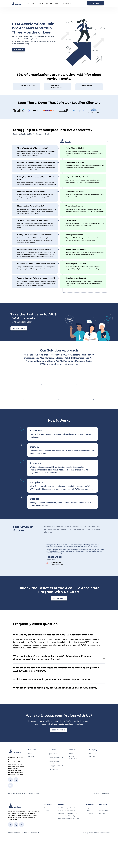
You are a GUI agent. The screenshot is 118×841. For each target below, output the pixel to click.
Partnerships (53, 768)
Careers (92, 755)
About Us (92, 752)
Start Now (17, 49)
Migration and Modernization (54, 753)
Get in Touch (18, 328)
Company (65, 3)
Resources (54, 3)
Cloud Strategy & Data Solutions (69, 807)
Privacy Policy (105, 792)
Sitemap (96, 792)
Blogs (71, 752)
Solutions (30, 3)
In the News (73, 758)
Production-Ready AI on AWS (56, 765)
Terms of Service (105, 832)
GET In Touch (94, 3)
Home (30, 752)
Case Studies (43, 3)
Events (71, 755)
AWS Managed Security (54, 761)
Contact (31, 755)
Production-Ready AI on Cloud (68, 817)
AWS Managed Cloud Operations (56, 757)
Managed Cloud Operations (67, 812)
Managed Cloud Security (66, 815)
